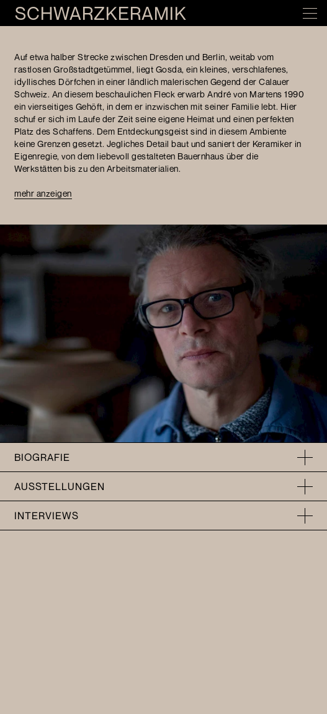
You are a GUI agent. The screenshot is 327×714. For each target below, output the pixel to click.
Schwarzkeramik (101, 13)
